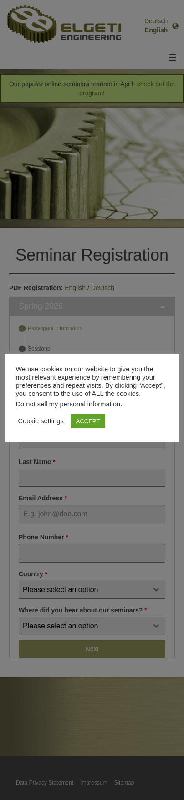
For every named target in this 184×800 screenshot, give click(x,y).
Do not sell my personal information (68, 404)
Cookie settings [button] (41, 421)
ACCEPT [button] (88, 421)
